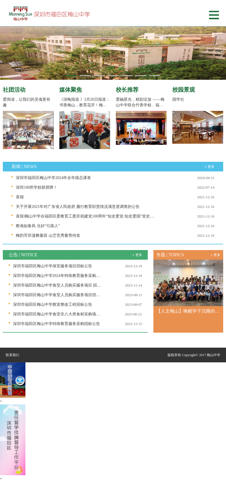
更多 (211, 167)
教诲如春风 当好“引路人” (38, 226)
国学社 (178, 99)
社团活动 (14, 90)
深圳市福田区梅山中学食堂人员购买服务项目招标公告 (58, 295)
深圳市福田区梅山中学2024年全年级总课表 (53, 178)
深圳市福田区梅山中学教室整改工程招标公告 (52, 304)
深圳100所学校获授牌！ (36, 187)
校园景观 (183, 90)
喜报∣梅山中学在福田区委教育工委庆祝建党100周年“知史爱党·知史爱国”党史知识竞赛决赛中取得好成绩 (85, 216)
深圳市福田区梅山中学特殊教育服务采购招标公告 (56, 324)
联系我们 (12, 355)
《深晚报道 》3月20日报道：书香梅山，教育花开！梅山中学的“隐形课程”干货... (84, 105)
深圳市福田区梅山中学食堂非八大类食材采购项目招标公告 (58, 314)
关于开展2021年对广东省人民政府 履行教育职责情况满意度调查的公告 (78, 207)
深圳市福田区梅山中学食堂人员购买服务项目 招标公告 (58, 285)
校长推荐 (127, 90)
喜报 (20, 197)
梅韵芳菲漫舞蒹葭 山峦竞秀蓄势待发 (48, 235)
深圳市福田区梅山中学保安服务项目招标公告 (52, 266)
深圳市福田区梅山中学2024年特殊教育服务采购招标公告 (58, 276)
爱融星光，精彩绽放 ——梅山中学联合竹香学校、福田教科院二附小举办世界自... (140, 105)
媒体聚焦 (70, 90)
